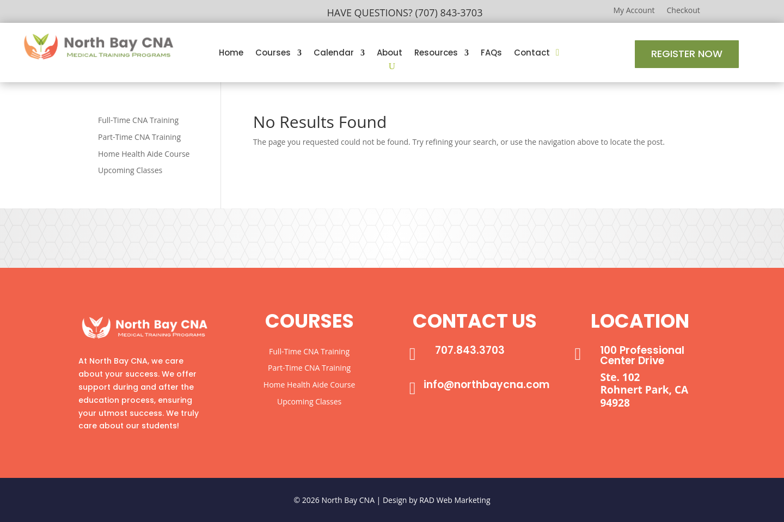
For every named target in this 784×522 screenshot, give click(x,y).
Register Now (686, 53)
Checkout (683, 11)
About (389, 53)
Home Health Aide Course (143, 154)
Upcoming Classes (130, 170)
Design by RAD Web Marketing (437, 500)
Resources (436, 53)
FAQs (491, 53)
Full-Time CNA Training (138, 120)
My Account (633, 11)
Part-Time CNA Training (139, 137)
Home (231, 53)
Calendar (334, 53)
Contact (532, 53)
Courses (273, 53)
